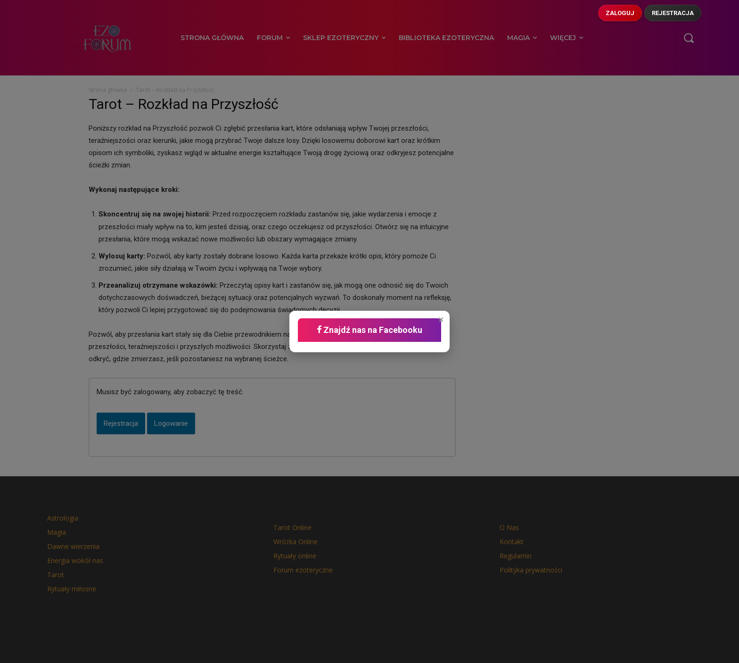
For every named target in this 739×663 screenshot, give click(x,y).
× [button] (441, 320)
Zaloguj (620, 13)
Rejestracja (673, 13)
